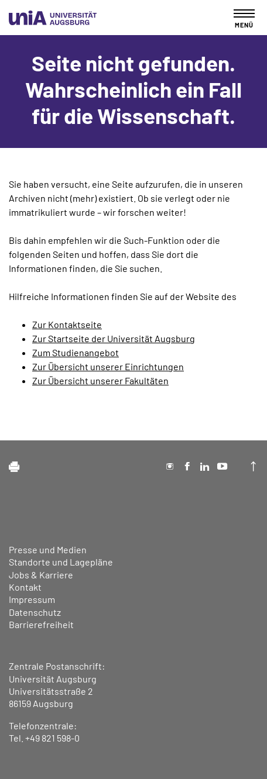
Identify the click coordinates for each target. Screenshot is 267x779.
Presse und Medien (48, 549)
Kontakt (25, 586)
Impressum (32, 599)
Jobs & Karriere (41, 574)
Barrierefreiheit (41, 624)
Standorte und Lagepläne (61, 561)
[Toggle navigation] (244, 18)
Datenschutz (35, 612)
